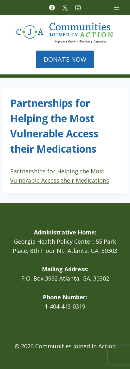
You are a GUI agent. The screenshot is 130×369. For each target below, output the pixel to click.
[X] (65, 7)
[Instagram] (78, 7)
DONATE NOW (65, 59)
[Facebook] (52, 7)
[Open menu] (116, 7)
